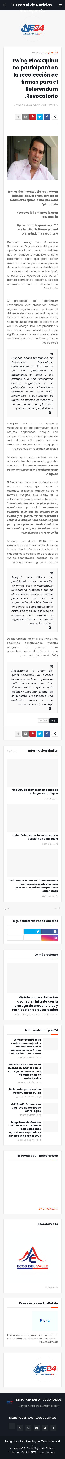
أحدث (57, 908)
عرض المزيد (12, 750)
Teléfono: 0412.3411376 (22, 1452)
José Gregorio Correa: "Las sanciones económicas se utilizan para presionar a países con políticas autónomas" (33, 886)
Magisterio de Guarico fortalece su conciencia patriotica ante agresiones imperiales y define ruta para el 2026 (25, 1129)
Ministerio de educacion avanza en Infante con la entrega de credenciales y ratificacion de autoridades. (34, 1003)
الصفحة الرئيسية (50, 52)
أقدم (7, 908)
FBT (33, 1445)
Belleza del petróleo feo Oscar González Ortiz (25, 1091)
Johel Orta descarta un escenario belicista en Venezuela (35, 837)
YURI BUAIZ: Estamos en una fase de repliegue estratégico (34, 791)
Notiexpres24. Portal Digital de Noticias (33, 1448)
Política (36, 52)
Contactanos (48, 1452)
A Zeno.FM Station (48, 1209)
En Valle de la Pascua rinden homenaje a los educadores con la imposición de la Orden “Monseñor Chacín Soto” (24, 1046)
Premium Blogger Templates (37, 1441)
